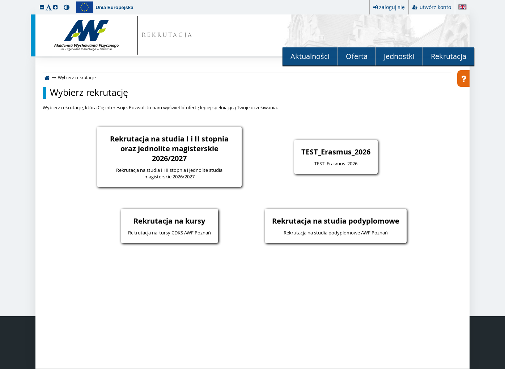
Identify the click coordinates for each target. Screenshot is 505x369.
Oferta (357, 56)
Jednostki (399, 56)
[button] (42, 7)
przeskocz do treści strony (2, 2)
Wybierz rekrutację (89, 92)
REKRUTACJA (167, 35)
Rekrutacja (448, 56)
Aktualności (310, 56)
